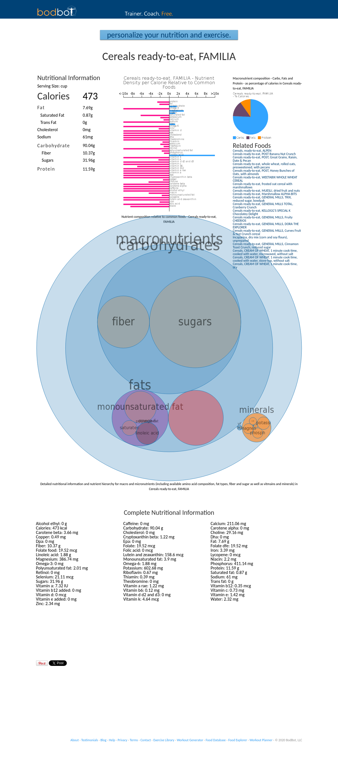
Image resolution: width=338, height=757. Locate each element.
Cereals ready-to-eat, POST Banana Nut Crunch (264, 154)
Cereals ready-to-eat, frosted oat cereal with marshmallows (262, 185)
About (74, 740)
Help (112, 740)
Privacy (122, 740)
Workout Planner (261, 740)
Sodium (44, 136)
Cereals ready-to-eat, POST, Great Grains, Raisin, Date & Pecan (265, 159)
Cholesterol (47, 129)
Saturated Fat (52, 115)
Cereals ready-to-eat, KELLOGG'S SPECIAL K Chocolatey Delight (262, 212)
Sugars (48, 160)
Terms (134, 740)
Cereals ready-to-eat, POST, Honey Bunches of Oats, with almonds (263, 172)
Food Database (216, 740)
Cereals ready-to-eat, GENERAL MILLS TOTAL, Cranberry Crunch (263, 205)
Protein (46, 169)
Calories (53, 96)
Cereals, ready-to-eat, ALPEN (252, 151)
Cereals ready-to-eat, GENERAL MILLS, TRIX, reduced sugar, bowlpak (262, 199)
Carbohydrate (53, 146)
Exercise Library (163, 740)
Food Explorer (237, 740)
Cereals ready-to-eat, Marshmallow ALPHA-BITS (265, 194)
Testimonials (89, 740)
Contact (145, 740)
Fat (41, 107)
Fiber (46, 153)
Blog (103, 740)
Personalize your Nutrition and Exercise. (169, 35)
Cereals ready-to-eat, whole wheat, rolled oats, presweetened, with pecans (264, 165)
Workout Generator (190, 740)
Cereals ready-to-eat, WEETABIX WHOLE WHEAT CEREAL (265, 179)
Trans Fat (48, 122)
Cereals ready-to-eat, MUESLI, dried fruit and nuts (266, 191)
